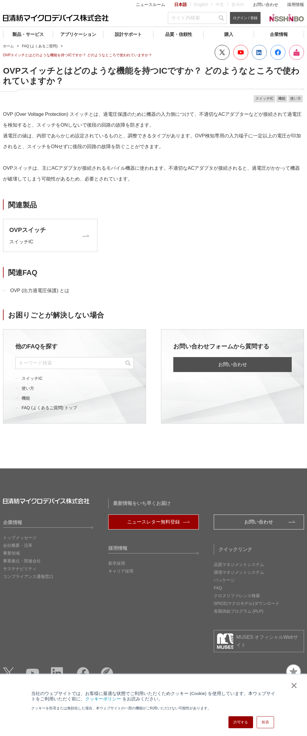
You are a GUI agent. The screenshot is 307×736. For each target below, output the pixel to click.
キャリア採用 (120, 571)
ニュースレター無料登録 (153, 521)
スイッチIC (32, 378)
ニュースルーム (150, 4)
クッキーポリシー (103, 698)
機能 (26, 398)
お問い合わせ (265, 4)
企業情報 (279, 34)
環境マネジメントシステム (239, 572)
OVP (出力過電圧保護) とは (39, 290)
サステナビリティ (20, 568)
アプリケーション (78, 34)
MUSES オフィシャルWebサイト (267, 641)
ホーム (8, 46)
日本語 (180, 4)
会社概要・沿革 (17, 545)
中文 (220, 4)
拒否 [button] (265, 722)
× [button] (293, 685)
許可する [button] (241, 722)
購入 (228, 34)
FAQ (218, 587)
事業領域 (11, 553)
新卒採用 (116, 563)
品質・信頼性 (178, 34)
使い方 (28, 388)
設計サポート (128, 34)
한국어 (237, 4)
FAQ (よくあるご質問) (40, 46)
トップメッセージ (20, 537)
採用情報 (295, 4)
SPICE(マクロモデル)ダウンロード (246, 603)
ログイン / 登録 (245, 18)
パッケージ (224, 580)
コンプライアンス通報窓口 (28, 576)
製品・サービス (28, 34)
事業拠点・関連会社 (22, 561)
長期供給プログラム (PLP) (239, 611)
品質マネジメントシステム (239, 564)
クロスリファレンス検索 (237, 595)
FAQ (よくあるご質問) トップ (49, 407)
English (201, 4)
